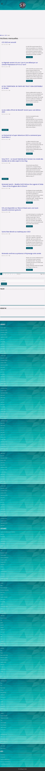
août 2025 (2, 339)
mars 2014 (2, 465)
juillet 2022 (2, 425)
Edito (1, 585)
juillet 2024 (2, 369)
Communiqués (3, 571)
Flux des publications (4, 759)
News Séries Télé (4, 655)
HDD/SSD (2, 615)
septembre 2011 (3, 523)
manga (1, 641)
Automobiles (3, 548)
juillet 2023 (2, 397)
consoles (2, 576)
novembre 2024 (3, 360)
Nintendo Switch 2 (4, 659)
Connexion (2, 757)
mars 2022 (2, 434)
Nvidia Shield (3, 662)
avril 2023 (2, 404)
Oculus (1, 666)
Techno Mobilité (3, 715)
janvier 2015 (3, 460)
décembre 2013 (3, 467)
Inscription (2, 754)
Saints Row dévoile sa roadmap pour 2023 (16, 232)
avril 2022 (2, 432)
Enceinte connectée (4, 590)
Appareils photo (3, 539)
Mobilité (2, 648)
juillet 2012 (2, 499)
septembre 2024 (3, 365)
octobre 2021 (3, 446)
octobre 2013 (3, 472)
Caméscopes (3, 555)
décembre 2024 (3, 358)
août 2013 (2, 474)
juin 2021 (2, 455)
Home (2, 35)
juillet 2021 (2, 453)
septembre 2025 (3, 337)
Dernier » (19, 274)
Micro (1, 646)
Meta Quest (2, 643)
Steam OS (2, 706)
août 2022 (2, 423)
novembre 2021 (3, 444)
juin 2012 (2, 502)
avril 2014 (2, 462)
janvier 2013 (3, 486)
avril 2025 (2, 348)
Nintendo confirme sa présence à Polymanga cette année (21, 253)
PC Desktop (2, 678)
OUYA (1, 671)
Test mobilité (3, 722)
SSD (1, 699)
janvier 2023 (3, 411)
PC (1, 673)
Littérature (2, 629)
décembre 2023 (3, 386)
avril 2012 (2, 506)
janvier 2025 (3, 355)
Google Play (3, 613)
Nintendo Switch (3, 657)
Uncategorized (3, 734)
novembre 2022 (3, 416)
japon (1, 622)
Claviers (2, 569)
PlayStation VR (3, 680)
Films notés (2, 599)
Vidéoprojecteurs (4, 739)
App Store (2, 536)
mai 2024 (2, 374)
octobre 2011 (3, 520)
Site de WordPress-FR (5, 764)
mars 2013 (2, 481)
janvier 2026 (3, 327)
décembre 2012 (3, 488)
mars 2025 (2, 351)
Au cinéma (2, 543)
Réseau (2, 690)
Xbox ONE (2, 746)
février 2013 (3, 483)
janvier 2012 (3, 513)
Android (2, 534)
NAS (1, 650)
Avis (1, 550)
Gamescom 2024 (4, 606)
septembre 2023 (3, 392)
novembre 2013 (3, 469)
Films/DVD (2, 601)
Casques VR (2, 562)
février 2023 (3, 409)
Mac (1, 634)
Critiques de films (4, 578)
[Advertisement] (22, 22)
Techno (2, 713)
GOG (1, 608)
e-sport (2, 580)
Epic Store (2, 592)
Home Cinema (3, 618)
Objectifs (2, 664)
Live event (2, 632)
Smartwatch (3, 697)
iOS (1, 620)
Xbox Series (3, 748)
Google (2, 611)
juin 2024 (2, 372)
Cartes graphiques (4, 557)
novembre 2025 (3, 332)
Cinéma (2, 566)
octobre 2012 (3, 493)
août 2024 (2, 367)
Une (1, 736)
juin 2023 (2, 399)
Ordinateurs (3, 669)
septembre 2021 (3, 448)
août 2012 (2, 497)
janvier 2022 (3, 439)
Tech (1, 711)
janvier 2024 (3, 383)
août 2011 (2, 525)
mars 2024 (2, 379)
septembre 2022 (3, 420)
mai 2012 (2, 504)
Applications (3, 541)
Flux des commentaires (5, 761)
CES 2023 (2, 564)
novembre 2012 (3, 490)
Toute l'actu (2, 729)
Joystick (2, 625)
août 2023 (2, 395)
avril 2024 (2, 376)
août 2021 (2, 451)
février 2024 (3, 381)
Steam (1, 704)
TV (1, 732)
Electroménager (3, 587)
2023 (6, 35)
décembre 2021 (3, 441)
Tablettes (2, 708)
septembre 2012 (3, 495)
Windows (2, 743)
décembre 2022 (3, 413)
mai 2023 (2, 402)
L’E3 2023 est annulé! (9, 42)
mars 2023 (2, 406)
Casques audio (3, 559)
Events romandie (4, 597)
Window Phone (3, 741)
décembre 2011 (3, 516)
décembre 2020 (3, 458)
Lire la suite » (29, 57)
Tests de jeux (3, 725)
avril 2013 (2, 479)
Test (1, 720)
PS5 (1, 685)
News (1, 652)
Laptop (2, 627)
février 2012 (3, 511)
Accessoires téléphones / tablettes (7, 532)
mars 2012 (2, 509)
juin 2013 (2, 476)
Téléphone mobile (4, 718)
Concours (2, 573)
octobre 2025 (3, 334)
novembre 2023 (3, 388)
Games (1, 604)
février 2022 (3, 437)
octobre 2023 (3, 390)
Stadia (1, 701)
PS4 (1, 683)
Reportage (2, 687)
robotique (2, 694)
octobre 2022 (3, 418)
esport (1, 594)
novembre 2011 (3, 518)
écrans (1, 583)
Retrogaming (3, 692)
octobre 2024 (3, 362)
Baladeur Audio (3, 552)
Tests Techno (3, 727)
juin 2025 (2, 344)
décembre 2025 (3, 330)
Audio (1, 545)
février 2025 (3, 353)
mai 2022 (2, 430)
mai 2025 (2, 346)
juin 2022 (2, 427)
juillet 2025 (2, 341)
